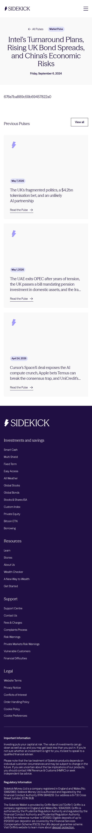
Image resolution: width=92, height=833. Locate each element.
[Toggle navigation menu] (85, 8)
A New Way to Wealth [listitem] (17, 579)
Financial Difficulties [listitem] (15, 658)
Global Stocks (12, 485)
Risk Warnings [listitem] (12, 637)
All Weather (11, 478)
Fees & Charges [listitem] (13, 622)
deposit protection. (63, 827)
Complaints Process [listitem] (15, 630)
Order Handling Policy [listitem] (16, 702)
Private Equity (12, 514)
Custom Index (12, 507)
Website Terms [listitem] (12, 680)
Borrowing (10, 528)
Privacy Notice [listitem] (12, 687)
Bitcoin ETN (11, 521)
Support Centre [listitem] (13, 608)
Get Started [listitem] (11, 586)
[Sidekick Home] (17, 8)
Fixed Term (10, 464)
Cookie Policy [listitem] (12, 709)
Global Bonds (11, 492)
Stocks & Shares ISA (15, 499)
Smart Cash (11, 450)
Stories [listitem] (8, 557)
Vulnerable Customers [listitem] (17, 651)
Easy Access (11, 471)
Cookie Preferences (15, 715)
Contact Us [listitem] (10, 615)
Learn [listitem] (7, 550)
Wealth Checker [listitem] (13, 572)
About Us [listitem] (9, 565)
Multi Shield (11, 457)
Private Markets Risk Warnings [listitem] (21, 644)
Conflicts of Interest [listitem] (15, 695)
